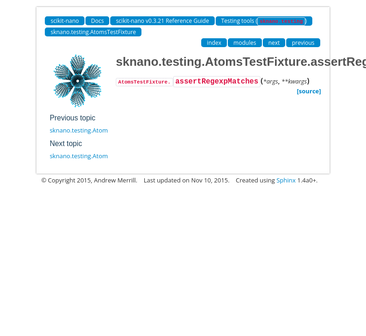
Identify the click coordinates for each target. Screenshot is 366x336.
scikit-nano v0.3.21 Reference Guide (162, 21)
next (274, 43)
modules (244, 43)
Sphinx (286, 180)
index (214, 43)
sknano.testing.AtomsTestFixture (93, 32)
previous (303, 43)
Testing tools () (264, 21)
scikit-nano (64, 21)
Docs (97, 21)
